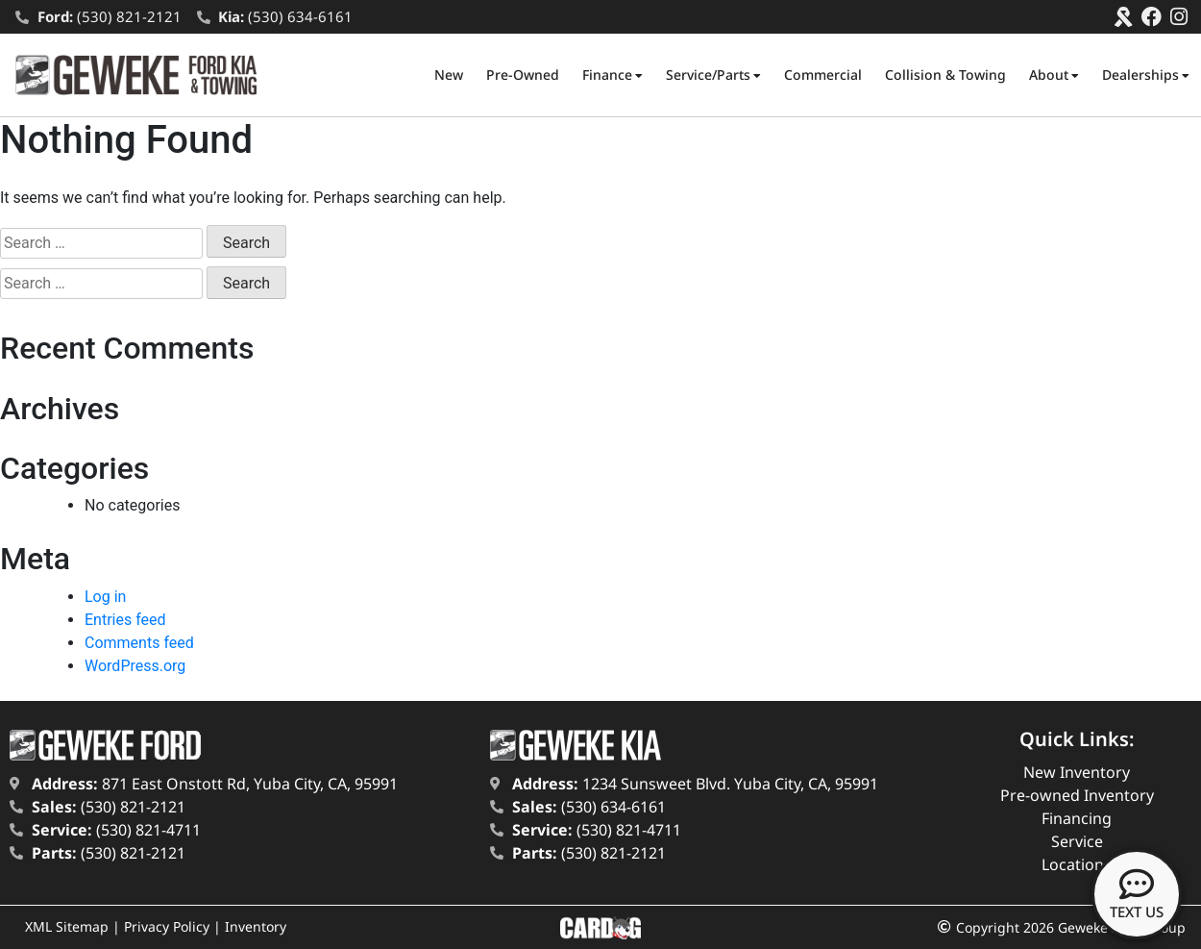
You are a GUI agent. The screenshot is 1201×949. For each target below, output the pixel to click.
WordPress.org (135, 666)
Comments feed (139, 643)
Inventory (255, 926)
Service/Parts (713, 75)
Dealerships (1145, 75)
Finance (612, 75)
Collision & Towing (945, 74)
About (1054, 75)
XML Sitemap (67, 926)
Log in (105, 596)
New (448, 74)
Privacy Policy (166, 926)
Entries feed (125, 620)
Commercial (823, 74)
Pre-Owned (522, 74)
